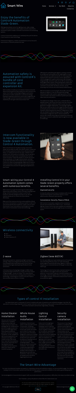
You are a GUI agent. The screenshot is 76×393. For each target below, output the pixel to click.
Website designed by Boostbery (65, 387)
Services (52, 6)
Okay (38, 389)
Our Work (62, 6)
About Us (71, 6)
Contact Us (70, 9)
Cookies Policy (44, 386)
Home (44, 6)
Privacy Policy (34, 386)
